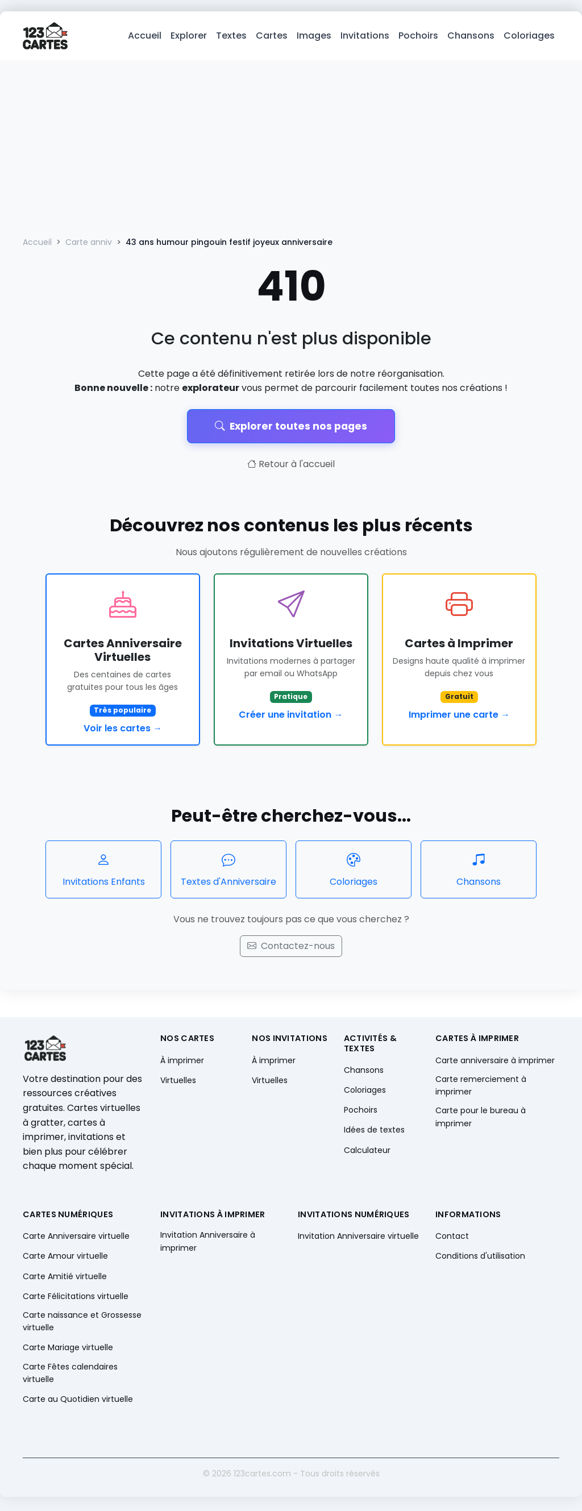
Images (314, 37)
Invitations (364, 37)
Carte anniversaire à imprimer (495, 1063)
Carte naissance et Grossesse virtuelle (82, 1324)
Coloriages (529, 37)
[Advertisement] (291, 148)
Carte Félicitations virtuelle (75, 1299)
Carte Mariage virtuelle (68, 1350)
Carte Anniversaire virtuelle (76, 1239)
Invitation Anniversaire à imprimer (207, 1244)
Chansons (470, 37)
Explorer (189, 37)
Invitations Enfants (103, 872)
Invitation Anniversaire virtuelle (358, 1239)
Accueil (144, 37)
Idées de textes (374, 1133)
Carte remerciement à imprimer (480, 1088)
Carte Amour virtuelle (65, 1259)
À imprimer (182, 1063)
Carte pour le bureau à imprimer (480, 1120)
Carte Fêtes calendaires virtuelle (70, 1376)
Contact (452, 1239)
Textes (231, 37)
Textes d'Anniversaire (228, 872)
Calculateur (367, 1153)
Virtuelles (178, 1083)
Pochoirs (418, 37)
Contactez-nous (291, 949)
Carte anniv (88, 245)
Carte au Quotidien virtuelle (78, 1402)
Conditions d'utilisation (480, 1259)
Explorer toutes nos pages (291, 429)
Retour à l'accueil (291, 467)
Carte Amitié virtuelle (65, 1279)
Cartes (272, 37)
